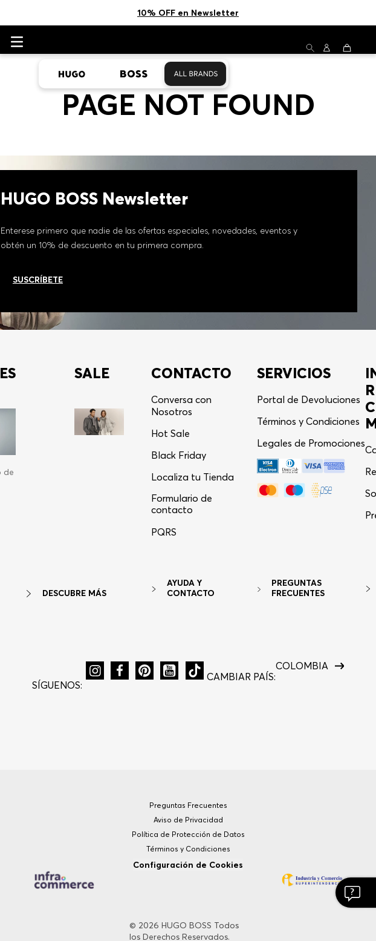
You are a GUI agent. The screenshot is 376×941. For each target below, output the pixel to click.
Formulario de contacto (181, 453)
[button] (164, 486)
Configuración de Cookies (188, 813)
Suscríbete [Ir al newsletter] (38, 228)
